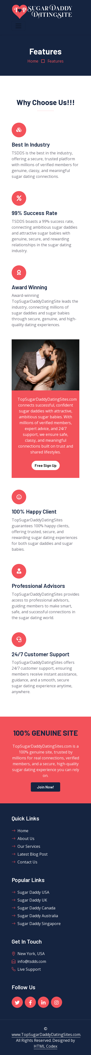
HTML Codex (45, 1046)
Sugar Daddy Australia (35, 915)
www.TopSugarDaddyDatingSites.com (46, 1034)
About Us (23, 838)
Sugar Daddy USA (30, 892)
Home (32, 61)
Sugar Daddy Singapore (36, 923)
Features (56, 61)
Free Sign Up (46, 465)
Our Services (26, 846)
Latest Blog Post (30, 854)
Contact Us (24, 862)
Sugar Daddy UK (29, 900)
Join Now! (45, 787)
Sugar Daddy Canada (33, 908)
